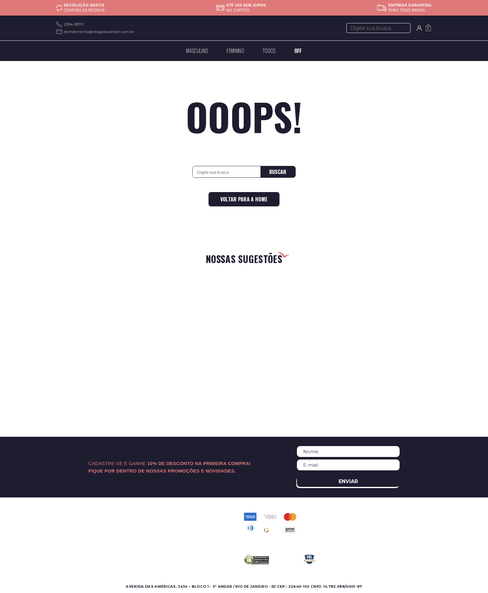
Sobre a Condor (132, 516)
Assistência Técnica (136, 538)
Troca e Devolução (196, 546)
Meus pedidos (191, 538)
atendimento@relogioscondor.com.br (99, 31)
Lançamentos (70, 538)
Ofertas (64, 531)
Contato (184, 516)
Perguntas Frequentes (199, 523)
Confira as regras (84, 10)
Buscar (277, 172)
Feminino (66, 523)
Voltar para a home (244, 199)
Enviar (348, 481)
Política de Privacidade (200, 531)
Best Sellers (69, 546)
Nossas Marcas (131, 531)
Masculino (66, 516)
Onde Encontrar (132, 523)
